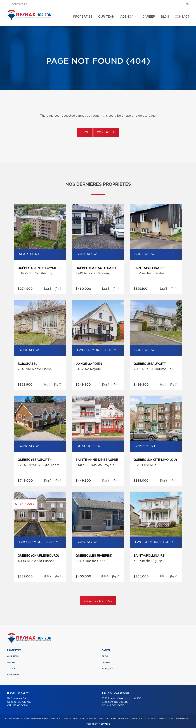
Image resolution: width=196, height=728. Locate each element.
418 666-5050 (115, 705)
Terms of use (157, 718)
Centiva (104, 723)
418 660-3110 (20, 705)
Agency (126, 16)
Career (149, 16)
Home (84, 132)
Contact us (19, 4)
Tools (11, 669)
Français (107, 669)
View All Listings (98, 601)
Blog (165, 16)
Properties (83, 16)
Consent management (178, 718)
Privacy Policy (140, 718)
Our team (106, 16)
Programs (13, 675)
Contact (182, 16)
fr (187, 4)
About (11, 662)
